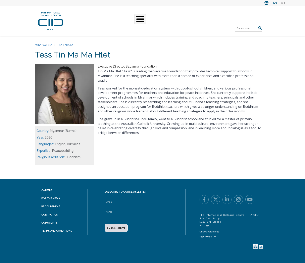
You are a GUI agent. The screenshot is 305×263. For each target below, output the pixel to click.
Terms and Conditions (56, 230)
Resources (183, 20)
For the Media (50, 198)
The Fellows (65, 45)
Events (164, 20)
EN (275, 2)
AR (283, 2)
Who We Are (103, 20)
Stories (147, 20)
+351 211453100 (208, 236)
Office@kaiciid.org (209, 231)
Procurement (50, 206)
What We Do (127, 20)
